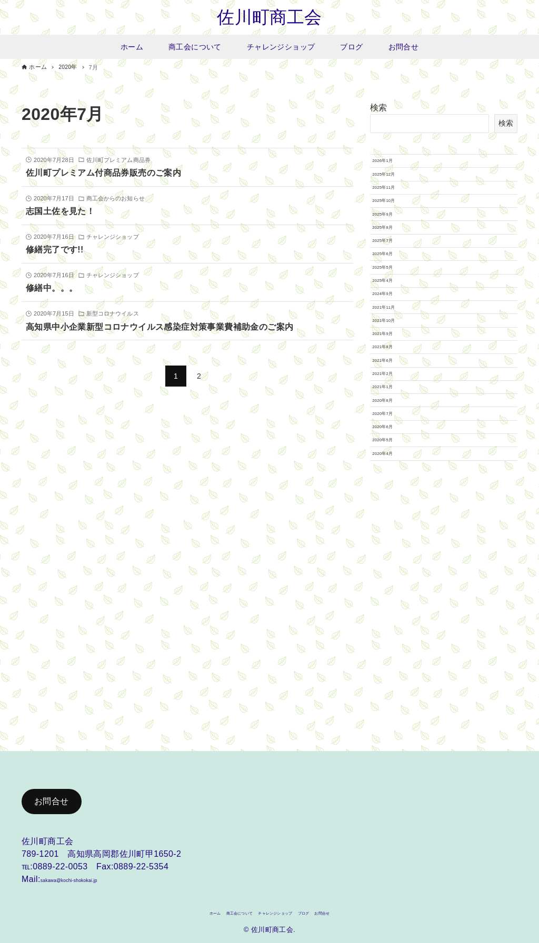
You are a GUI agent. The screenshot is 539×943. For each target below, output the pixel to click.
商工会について (213, 911)
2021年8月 (393, 512)
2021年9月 (393, 487)
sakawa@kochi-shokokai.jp (94, 874)
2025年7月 (393, 315)
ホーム (167, 911)
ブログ (332, 911)
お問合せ (51, 796)
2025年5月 (393, 364)
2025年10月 (395, 242)
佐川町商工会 (269, 18)
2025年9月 (393, 266)
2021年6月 (393, 536)
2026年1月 (393, 168)
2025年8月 (393, 291)
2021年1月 (393, 585)
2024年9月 (393, 413)
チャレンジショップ (280, 911)
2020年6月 (393, 658)
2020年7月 (393, 634)
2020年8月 (393, 609)
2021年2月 (393, 560)
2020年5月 (393, 683)
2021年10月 (395, 463)
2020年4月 (393, 708)
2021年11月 (395, 438)
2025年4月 (393, 389)
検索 (378, 109)
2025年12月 (395, 193)
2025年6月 (393, 340)
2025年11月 (395, 218)
